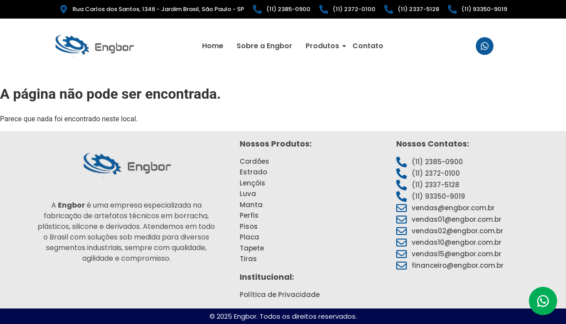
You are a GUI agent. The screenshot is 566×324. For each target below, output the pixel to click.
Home (212, 46)
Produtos (324, 46)
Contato (367, 46)
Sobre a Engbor (264, 46)
